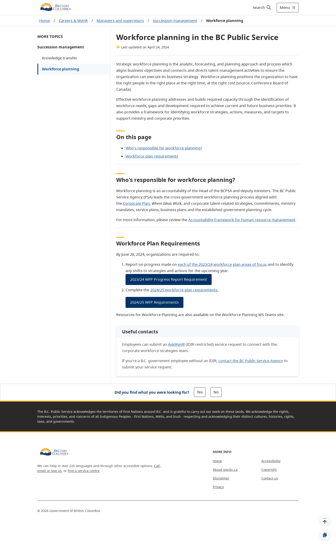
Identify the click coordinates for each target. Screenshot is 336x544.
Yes (200, 392)
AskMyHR (176, 344)
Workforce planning (60, 69)
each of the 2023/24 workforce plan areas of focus (222, 264)
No (216, 392)
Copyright (269, 469)
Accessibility (270, 461)
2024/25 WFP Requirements (154, 302)
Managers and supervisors (120, 20)
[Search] (262, 7)
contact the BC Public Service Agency (250, 360)
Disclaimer (221, 478)
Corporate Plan (136, 203)
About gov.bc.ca (225, 469)
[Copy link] (324, 535)
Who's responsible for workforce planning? (164, 148)
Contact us (269, 478)
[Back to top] (324, 520)
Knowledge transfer (59, 58)
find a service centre (84, 470)
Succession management (175, 20)
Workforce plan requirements (152, 156)
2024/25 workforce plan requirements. (184, 289)
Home (44, 20)
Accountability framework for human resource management (241, 219)
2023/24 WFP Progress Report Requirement (168, 279)
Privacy (218, 487)
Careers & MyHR (73, 20)
